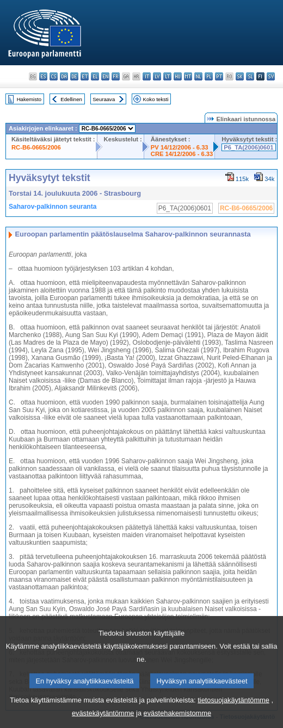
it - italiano (147, 76)
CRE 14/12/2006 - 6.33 (182, 154)
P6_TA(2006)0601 (248, 147)
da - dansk (64, 76)
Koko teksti (156, 99)
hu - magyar (178, 76)
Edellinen (71, 99)
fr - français (116, 76)
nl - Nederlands (198, 76)
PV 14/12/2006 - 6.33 (179, 147)
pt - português (219, 76)
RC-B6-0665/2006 (36, 147)
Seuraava (104, 99)
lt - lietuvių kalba (167, 76)
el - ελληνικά (95, 76)
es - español (43, 76)
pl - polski (209, 76)
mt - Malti (188, 76)
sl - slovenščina (250, 76)
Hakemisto (29, 99)
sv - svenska (271, 76)
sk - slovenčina (240, 76)
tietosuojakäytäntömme (233, 710)
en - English (105, 76)
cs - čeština (54, 76)
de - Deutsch (74, 76)
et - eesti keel (85, 76)
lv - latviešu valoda (157, 76)
